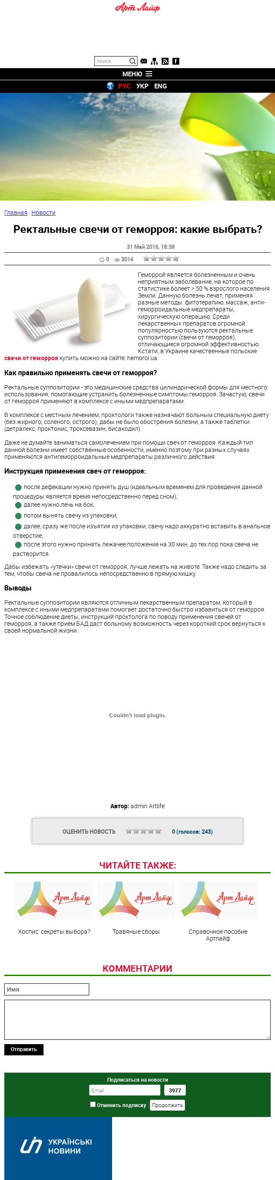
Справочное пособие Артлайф (218, 911)
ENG (160, 86)
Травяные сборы (136, 908)
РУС (124, 86)
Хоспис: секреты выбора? (54, 908)
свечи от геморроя (31, 358)
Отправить (24, 1048)
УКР (142, 86)
